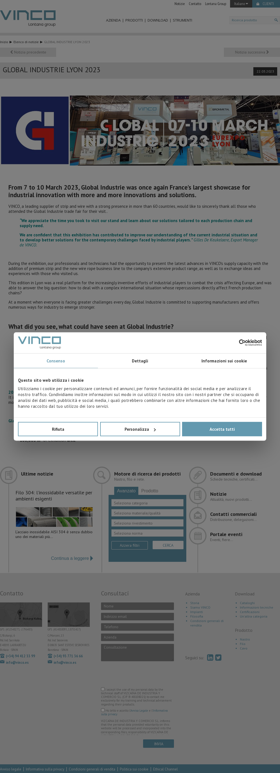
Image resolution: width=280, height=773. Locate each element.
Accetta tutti (222, 429)
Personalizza (140, 429)
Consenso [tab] (56, 360)
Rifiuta (58, 429)
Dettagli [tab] (140, 360)
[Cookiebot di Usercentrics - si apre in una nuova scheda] (237, 342)
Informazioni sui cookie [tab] (224, 360)
